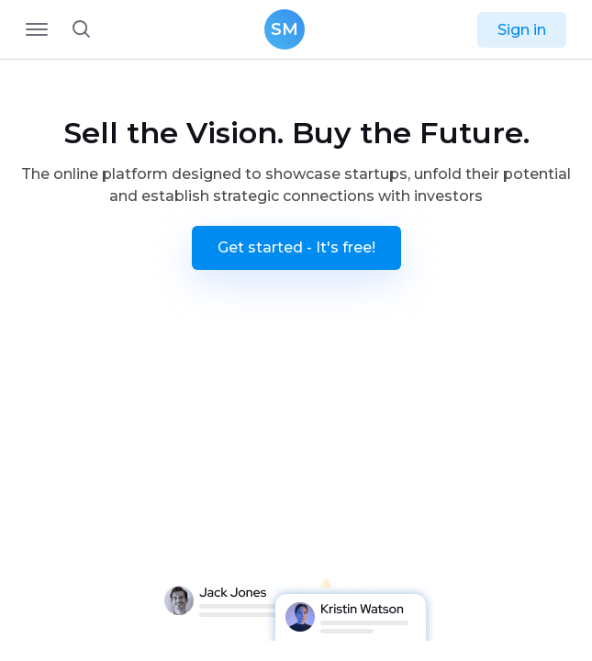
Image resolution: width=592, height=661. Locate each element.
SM (285, 29)
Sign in (521, 30)
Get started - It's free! (296, 247)
